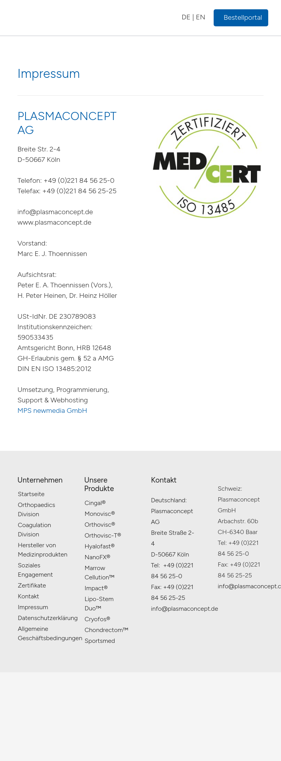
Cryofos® (97, 619)
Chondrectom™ (106, 630)
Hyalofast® (100, 546)
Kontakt (28, 596)
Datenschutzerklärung (48, 618)
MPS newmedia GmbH (52, 410)
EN (201, 17)
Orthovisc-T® (103, 535)
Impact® (96, 588)
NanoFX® (98, 557)
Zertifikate (32, 585)
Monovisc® (100, 513)
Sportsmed (100, 640)
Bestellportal (243, 17)
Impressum (33, 607)
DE (186, 17)
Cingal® (95, 503)
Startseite (31, 494)
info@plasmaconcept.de (184, 608)
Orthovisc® (100, 524)
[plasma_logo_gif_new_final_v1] (62, 17)
